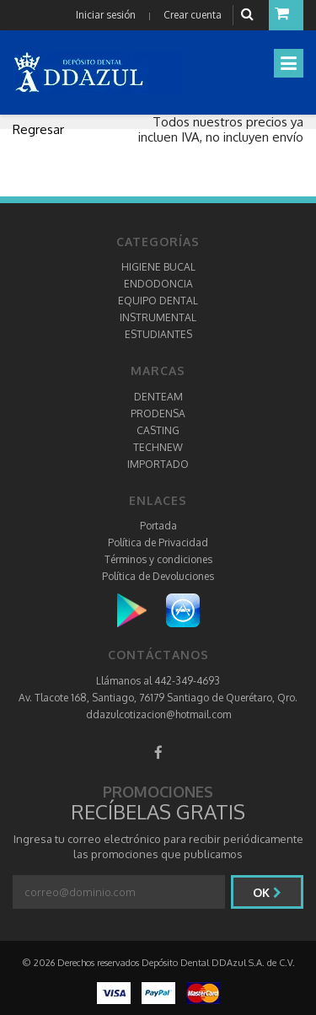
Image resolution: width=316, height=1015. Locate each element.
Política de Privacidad (158, 542)
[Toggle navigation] (288, 63)
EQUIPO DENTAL (158, 300)
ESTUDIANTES (158, 334)
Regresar (38, 129)
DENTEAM (158, 396)
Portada (158, 525)
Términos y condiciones (158, 559)
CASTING (158, 430)
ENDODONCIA (158, 283)
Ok (267, 892)
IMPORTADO (158, 464)
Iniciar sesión (106, 14)
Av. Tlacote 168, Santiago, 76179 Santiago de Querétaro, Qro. (158, 697)
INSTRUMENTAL (158, 317)
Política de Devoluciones (158, 576)
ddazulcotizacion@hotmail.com (158, 714)
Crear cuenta (192, 14)
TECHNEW (158, 447)
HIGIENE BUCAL (158, 266)
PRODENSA (158, 413)
